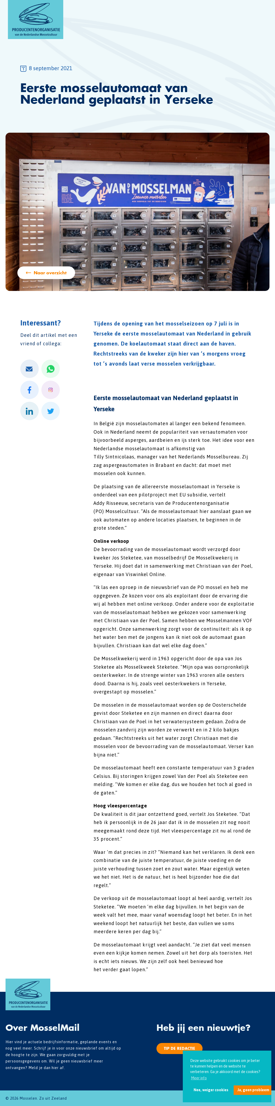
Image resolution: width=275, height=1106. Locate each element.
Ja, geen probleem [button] (253, 1090)
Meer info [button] (199, 1078)
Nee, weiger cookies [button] (211, 1090)
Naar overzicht (50, 272)
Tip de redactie (179, 1048)
